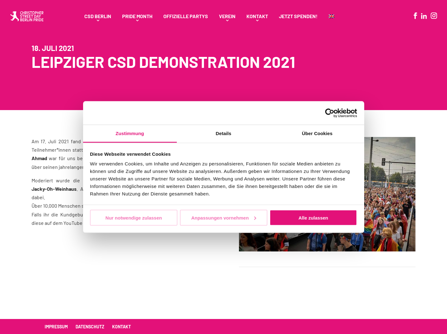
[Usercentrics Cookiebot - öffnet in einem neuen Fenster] (329, 113)
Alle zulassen (313, 217)
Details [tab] (223, 133)
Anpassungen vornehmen (223, 217)
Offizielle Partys (185, 16)
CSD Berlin (97, 16)
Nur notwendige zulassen (134, 217)
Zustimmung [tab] (130, 133)
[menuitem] (331, 23)
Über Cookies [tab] (317, 133)
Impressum (56, 326)
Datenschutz (90, 326)
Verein (227, 16)
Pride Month (137, 16)
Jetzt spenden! (298, 16)
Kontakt (257, 16)
